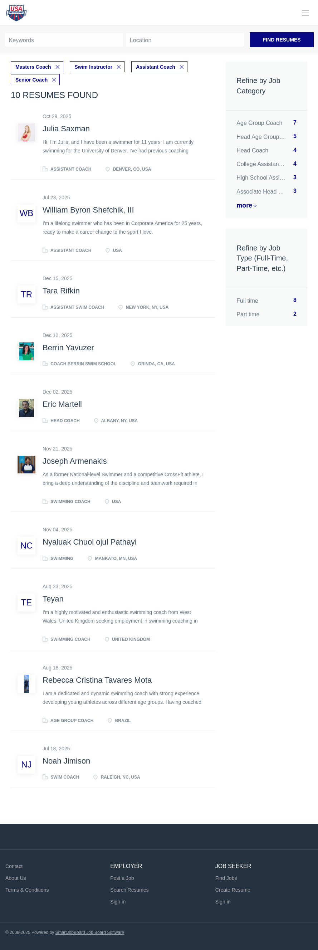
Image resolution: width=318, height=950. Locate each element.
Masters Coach (33, 67)
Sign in (118, 902)
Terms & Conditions (27, 890)
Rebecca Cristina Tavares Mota (97, 680)
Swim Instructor (93, 67)
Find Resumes (282, 40)
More (244, 205)
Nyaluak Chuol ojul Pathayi (90, 541)
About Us (15, 878)
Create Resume (232, 890)
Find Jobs (226, 878)
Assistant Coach (155, 67)
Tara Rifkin (61, 290)
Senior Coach (31, 80)
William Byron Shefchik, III (88, 209)
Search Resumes (129, 890)
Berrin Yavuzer (68, 347)
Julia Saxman (66, 128)
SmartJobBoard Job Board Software (89, 932)
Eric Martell (62, 404)
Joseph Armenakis (75, 461)
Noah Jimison (66, 760)
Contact (14, 866)
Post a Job (122, 878)
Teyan (53, 598)
